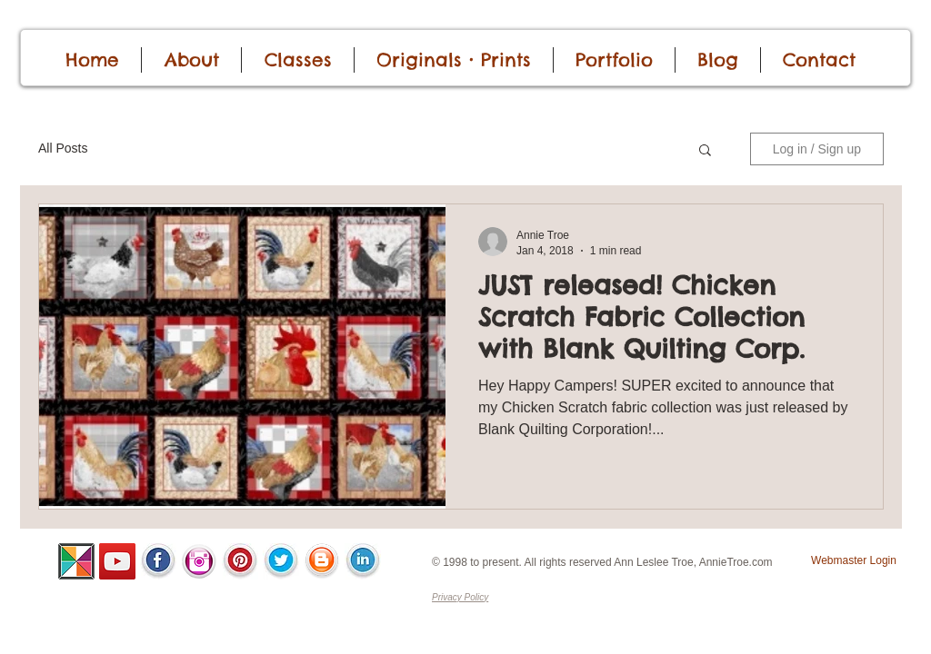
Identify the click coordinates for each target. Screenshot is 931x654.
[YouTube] (117, 561)
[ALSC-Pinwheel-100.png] (76, 561)
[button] (705, 151)
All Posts (62, 148)
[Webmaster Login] (853, 560)
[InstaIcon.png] (199, 561)
